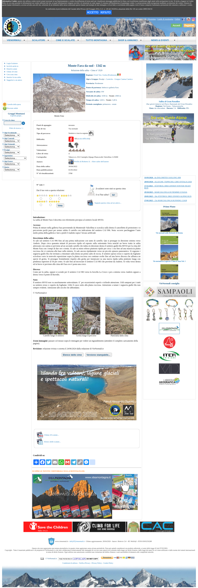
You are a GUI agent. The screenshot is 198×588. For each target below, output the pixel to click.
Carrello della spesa (14, 104)
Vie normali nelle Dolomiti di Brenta (169, 251)
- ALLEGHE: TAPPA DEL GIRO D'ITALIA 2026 (168, 182)
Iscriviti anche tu (12, 66)
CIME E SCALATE (67, 40)
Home (118, 19)
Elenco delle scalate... (52, 442)
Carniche (109, 79)
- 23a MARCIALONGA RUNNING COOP (165, 200)
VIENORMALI (16, 40)
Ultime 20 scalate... (51, 435)
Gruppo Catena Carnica (123, 79)
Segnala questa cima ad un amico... (108, 203)
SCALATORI (40, 40)
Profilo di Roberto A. (82, 161)
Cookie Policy (108, 563)
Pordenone (112, 75)
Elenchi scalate (12, 69)
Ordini (177, 19)
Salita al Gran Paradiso (169, 101)
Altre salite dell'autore (100, 161)
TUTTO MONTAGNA (98, 40)
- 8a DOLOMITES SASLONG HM (162, 177)
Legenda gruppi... (16, 116)
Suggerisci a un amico (14, 80)
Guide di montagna (165, 19)
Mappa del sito (129, 19)
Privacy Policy (97, 563)
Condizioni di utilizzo (70, 563)
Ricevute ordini (12, 108)
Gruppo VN (141, 19)
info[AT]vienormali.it (77, 541)
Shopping (152, 19)
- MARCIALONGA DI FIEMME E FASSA (165, 192)
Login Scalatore (12, 63)
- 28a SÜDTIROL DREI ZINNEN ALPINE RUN (167, 196)
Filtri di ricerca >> (16, 128)
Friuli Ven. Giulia (100, 75)
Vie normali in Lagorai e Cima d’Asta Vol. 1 (169, 279)
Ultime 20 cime (12, 72)
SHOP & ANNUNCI (130, 40)
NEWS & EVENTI (162, 40)
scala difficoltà (83, 138)
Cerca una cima (12, 74)
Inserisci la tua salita (14, 77)
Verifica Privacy (84, 563)
